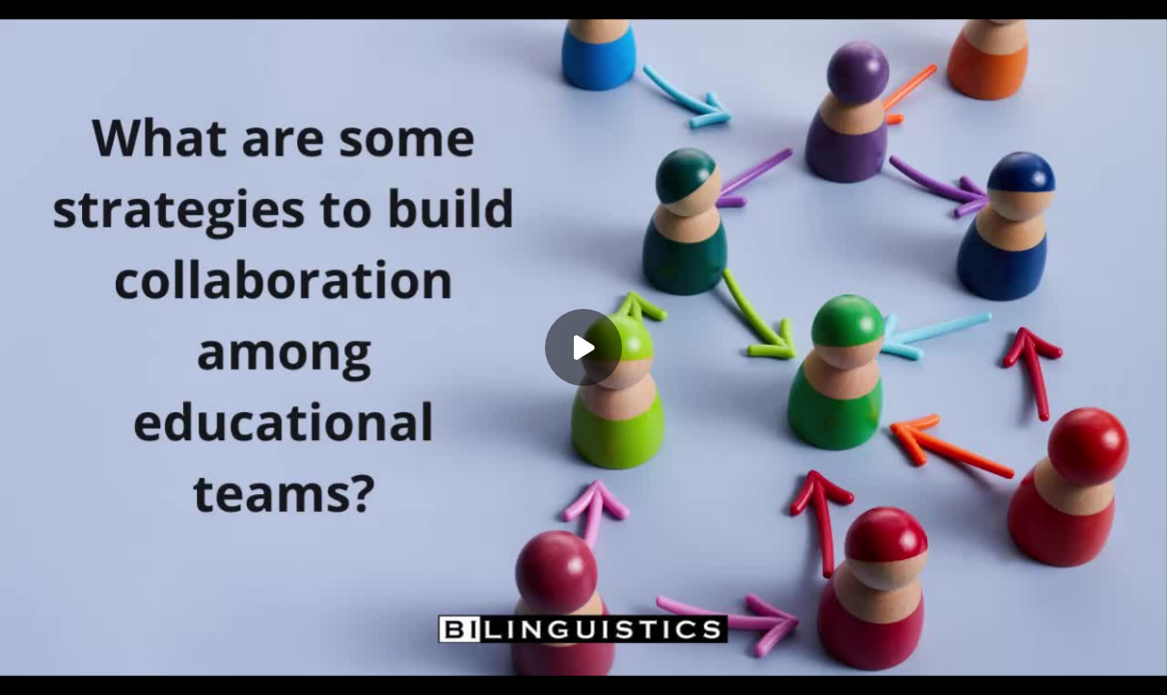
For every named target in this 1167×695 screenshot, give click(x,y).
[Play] (583, 347)
